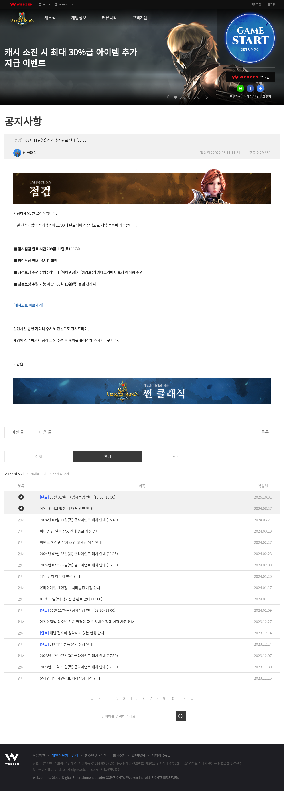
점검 (176, 456)
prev (168, 97)
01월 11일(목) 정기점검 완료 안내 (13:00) (71, 599)
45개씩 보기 (61, 473)
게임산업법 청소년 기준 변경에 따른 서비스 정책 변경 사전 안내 (87, 621)
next (206, 97)
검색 (181, 716)
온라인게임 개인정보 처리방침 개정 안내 (70, 587)
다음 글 (45, 432)
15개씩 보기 (16, 473)
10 (172, 698)
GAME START (250, 38)
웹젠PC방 (138, 755)
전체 (38, 456)
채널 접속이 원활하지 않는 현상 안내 (72, 632)
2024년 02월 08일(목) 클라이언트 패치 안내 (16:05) (79, 565)
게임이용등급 (161, 755)
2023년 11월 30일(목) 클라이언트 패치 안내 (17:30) (79, 666)
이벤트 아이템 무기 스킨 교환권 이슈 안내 (71, 542)
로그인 (271, 4)
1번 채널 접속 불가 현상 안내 (66, 644)
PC (44, 4)
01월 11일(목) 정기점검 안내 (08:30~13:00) (77, 610)
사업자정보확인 (111, 769)
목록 (265, 432)
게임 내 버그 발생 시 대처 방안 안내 (66, 508)
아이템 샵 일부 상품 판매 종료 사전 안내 (69, 531)
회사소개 (119, 755)
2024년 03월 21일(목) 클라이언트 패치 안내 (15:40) (79, 519)
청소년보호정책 (95, 755)
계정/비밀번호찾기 (259, 96)
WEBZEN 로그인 (250, 77)
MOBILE (63, 4)
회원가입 (256, 4)
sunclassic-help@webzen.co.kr (75, 769)
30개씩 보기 (38, 473)
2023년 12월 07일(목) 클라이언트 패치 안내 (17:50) (79, 655)
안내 (107, 456)
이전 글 (18, 432)
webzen (21, 4)
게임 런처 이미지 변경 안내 (60, 576)
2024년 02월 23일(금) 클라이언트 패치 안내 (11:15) (79, 553)
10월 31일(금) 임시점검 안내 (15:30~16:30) (77, 497)
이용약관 (39, 755)
